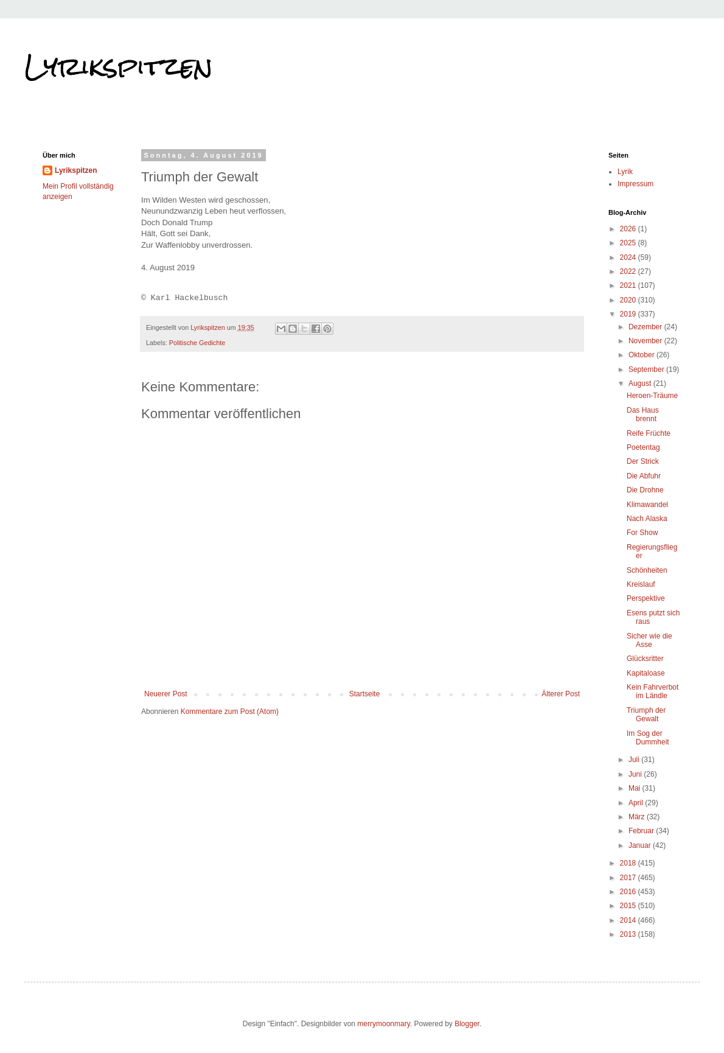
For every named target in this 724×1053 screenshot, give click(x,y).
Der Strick (643, 461)
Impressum (635, 184)
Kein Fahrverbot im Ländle (652, 691)
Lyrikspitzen (118, 66)
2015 (629, 905)
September (647, 369)
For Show (642, 532)
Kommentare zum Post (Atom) (230, 711)
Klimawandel (647, 504)
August (640, 383)
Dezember (646, 327)
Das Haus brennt (643, 414)
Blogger (466, 1024)
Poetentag (643, 447)
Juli (634, 759)
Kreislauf (641, 584)
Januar (640, 845)
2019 (629, 314)
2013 (629, 934)
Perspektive (646, 598)
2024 (629, 257)
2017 (629, 877)
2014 (629, 920)
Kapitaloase (646, 673)
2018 (629, 863)
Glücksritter (645, 658)
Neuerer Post (165, 694)
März (637, 817)
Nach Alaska (647, 518)
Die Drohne (645, 490)
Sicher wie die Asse (649, 640)
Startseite (364, 694)
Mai (635, 788)
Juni (636, 774)
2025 (629, 243)
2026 (629, 229)
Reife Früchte (648, 433)
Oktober (642, 355)
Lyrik (625, 171)
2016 (629, 891)
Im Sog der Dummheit (648, 737)
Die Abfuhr (644, 476)
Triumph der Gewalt (646, 714)
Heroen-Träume (652, 395)
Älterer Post (560, 694)
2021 (629, 285)
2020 (629, 300)
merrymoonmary (383, 1024)
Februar (642, 831)
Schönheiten (647, 570)
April (636, 803)
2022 (629, 271)
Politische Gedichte (197, 342)
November (646, 341)
